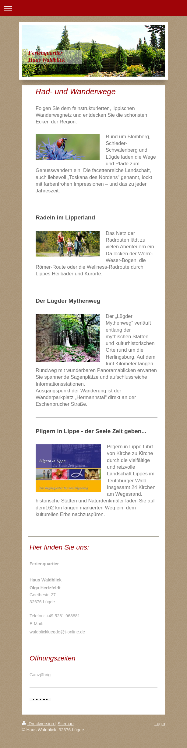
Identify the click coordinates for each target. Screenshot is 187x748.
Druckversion (38, 723)
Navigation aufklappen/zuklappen (93, 8)
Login (159, 723)
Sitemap (65, 723)
